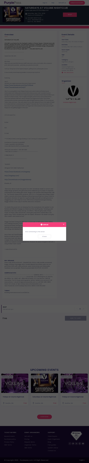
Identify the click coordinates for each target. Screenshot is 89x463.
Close (44, 236)
